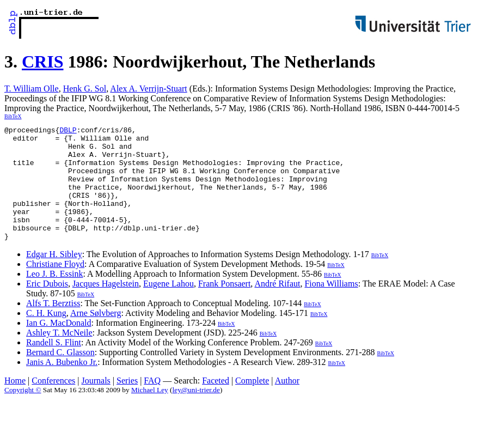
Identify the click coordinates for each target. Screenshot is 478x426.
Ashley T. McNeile (59, 355)
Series (127, 403)
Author (287, 403)
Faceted (215, 403)
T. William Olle (31, 88)
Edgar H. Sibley (54, 277)
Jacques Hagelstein (105, 306)
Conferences (53, 403)
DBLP (67, 131)
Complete (252, 403)
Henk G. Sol (85, 88)
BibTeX (13, 116)
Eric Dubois (47, 306)
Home (15, 403)
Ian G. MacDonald (58, 345)
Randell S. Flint (53, 365)
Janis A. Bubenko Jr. (61, 385)
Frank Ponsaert (224, 306)
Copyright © (22, 413)
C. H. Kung (46, 335)
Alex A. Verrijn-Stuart (148, 88)
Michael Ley (149, 413)
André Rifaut (277, 306)
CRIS (42, 61)
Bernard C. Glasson (60, 375)
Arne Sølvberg (95, 335)
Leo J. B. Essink (54, 296)
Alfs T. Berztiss (53, 326)
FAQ (152, 403)
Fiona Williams (331, 306)
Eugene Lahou (168, 306)
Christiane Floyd (55, 286)
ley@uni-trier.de (196, 413)
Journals (95, 403)
